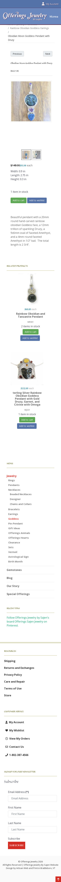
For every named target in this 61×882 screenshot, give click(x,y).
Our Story (13, 586)
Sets (11, 547)
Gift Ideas (14, 528)
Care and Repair (14, 681)
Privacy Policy (13, 675)
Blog (10, 578)
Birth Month (15, 561)
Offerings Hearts (18, 537)
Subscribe (14, 838)
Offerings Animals (19, 533)
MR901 (30, 322)
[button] (52, 16)
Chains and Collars (21, 504)
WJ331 (27, 410)
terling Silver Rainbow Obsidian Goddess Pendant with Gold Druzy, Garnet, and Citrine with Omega (27, 398)
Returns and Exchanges (19, 668)
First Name (14, 807)
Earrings (13, 514)
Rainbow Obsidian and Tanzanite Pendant (30, 315)
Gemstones (14, 570)
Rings (11, 480)
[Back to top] (58, 879)
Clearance (14, 542)
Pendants (14, 485)
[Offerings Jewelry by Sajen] (25, 17)
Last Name (14, 823)
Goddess (13, 518)
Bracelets (14, 509)
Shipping (9, 661)
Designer (15, 499)
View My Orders (17, 738)
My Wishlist (14, 730)
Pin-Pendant (15, 523)
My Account (14, 722)
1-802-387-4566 (16, 755)
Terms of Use (13, 688)
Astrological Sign (18, 556)
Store (7, 695)
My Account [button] (50, 4)
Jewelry (11, 476)
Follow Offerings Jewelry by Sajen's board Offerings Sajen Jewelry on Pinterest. (28, 621)
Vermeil (12, 552)
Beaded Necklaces (21, 494)
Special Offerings (18, 594)
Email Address (18, 792)
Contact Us (14, 747)
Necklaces (14, 489)
